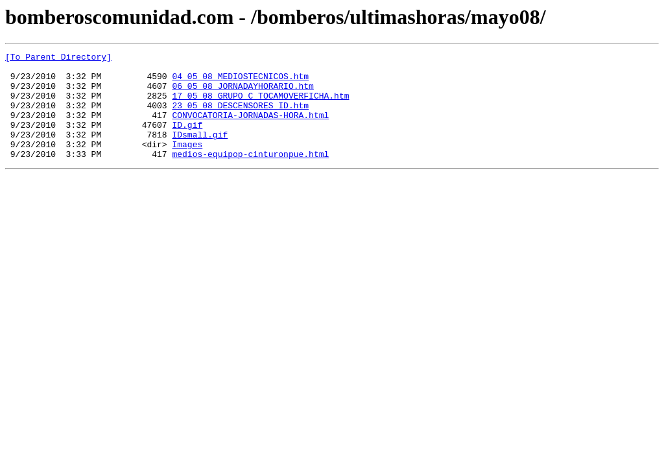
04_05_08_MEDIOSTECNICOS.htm (240, 82)
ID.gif (187, 140)
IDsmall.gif (200, 152)
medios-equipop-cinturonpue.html (250, 175)
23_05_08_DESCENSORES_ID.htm (240, 117)
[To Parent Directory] (58, 58)
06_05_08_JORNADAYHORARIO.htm (242, 93)
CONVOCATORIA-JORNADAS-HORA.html (250, 128)
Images (187, 163)
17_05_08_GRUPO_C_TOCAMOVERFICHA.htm (260, 105)
